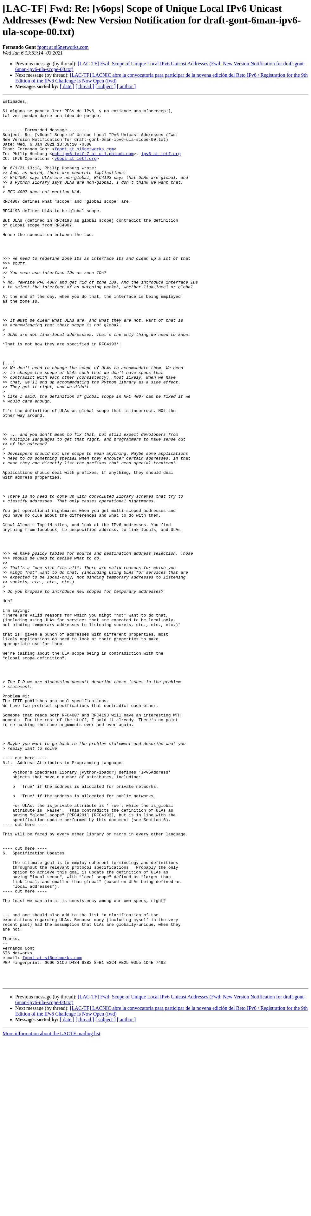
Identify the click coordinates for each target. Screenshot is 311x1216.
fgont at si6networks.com (62, 47)
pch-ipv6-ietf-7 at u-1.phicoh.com (92, 165)
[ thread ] (84, 86)
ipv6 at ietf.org (161, 165)
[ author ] (126, 86)
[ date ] (67, 86)
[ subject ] (105, 86)
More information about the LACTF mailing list (51, 1210)
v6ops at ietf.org (76, 170)
